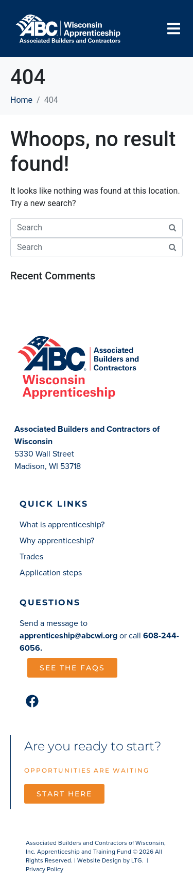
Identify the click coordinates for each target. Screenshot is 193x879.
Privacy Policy (44, 869)
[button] (174, 28)
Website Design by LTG (109, 860)
